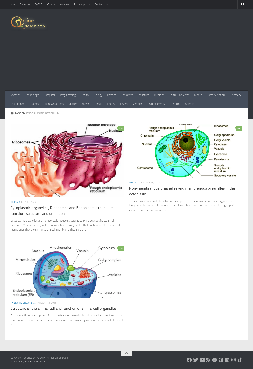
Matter (73, 103)
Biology (98, 95)
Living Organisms (54, 103)
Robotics (15, 95)
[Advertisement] (126, 64)
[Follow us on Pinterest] (221, 360)
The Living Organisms (23, 302)
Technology (32, 95)
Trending (175, 103)
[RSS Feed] (208, 360)
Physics (111, 95)
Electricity (235, 95)
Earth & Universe (179, 95)
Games (35, 103)
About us (25, 4)
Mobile (198, 95)
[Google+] (214, 360)
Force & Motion (216, 95)
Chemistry (127, 95)
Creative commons (58, 4)
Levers (124, 103)
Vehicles (137, 103)
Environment (18, 103)
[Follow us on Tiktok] (240, 360)
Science (189, 103)
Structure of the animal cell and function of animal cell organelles (63, 308)
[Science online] (189, 360)
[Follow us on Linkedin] (227, 360)
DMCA (38, 4)
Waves (85, 103)
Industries (143, 95)
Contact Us (101, 4)
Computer (49, 95)
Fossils (98, 103)
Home (11, 4)
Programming (68, 95)
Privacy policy (82, 4)
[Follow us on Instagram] (233, 360)
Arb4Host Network (34, 361)
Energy (111, 103)
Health (85, 95)
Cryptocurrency (156, 103)
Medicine (159, 95)
